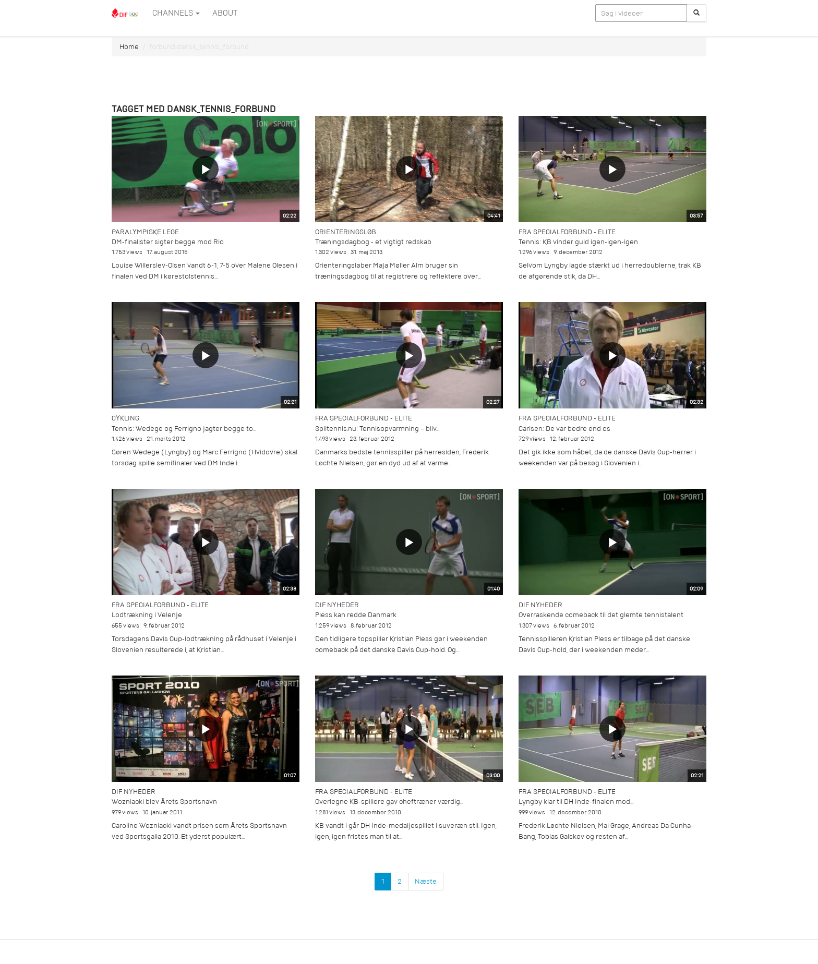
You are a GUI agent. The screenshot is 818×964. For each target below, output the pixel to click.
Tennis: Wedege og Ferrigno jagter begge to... (184, 428)
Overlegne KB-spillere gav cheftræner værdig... (389, 801)
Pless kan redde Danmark (355, 615)
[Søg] (696, 13)
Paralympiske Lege (145, 232)
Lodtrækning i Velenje (147, 615)
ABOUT (224, 13)
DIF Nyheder (337, 605)
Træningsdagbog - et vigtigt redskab (373, 242)
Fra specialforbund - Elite (567, 232)
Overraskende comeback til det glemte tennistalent (601, 615)
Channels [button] (176, 13)
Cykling (125, 418)
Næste (426, 881)
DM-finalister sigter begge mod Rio (168, 242)
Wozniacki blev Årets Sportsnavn (164, 801)
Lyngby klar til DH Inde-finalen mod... (576, 801)
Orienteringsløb (345, 232)
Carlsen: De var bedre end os (564, 428)
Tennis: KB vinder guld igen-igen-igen (578, 242)
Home (129, 47)
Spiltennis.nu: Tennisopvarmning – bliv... (377, 428)
